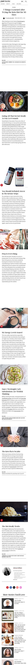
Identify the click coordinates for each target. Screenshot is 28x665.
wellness (14, 7)
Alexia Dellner (10, 18)
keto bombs (17, 411)
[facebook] (10, 587)
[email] (20, 587)
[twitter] (14, 587)
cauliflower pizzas (6, 398)
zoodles (10, 409)
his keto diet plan (11, 51)
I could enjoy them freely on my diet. (11, 124)
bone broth (13, 466)
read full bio (15, 579)
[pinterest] (1, 110)
